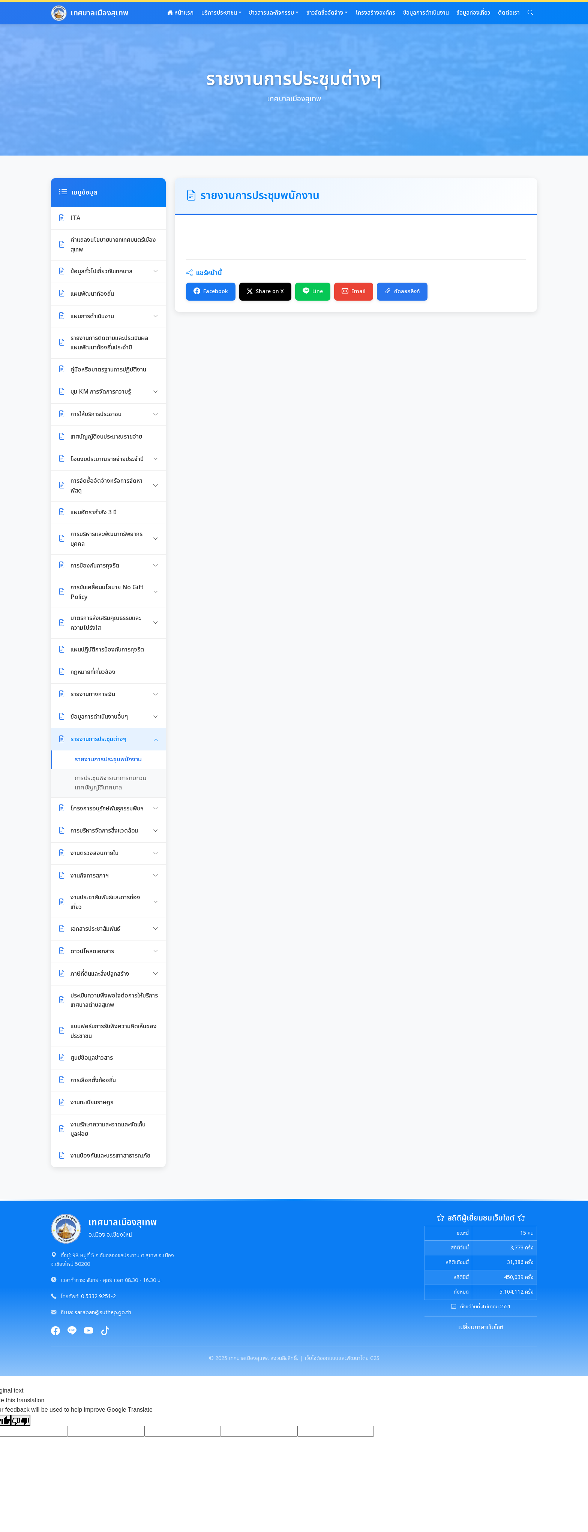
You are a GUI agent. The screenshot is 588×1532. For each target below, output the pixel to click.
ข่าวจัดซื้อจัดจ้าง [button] (324, 13)
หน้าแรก (180, 13)
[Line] (72, 1331)
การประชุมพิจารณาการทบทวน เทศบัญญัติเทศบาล (111, 783)
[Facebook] (55, 1331)
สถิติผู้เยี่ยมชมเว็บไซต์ (481, 1218)
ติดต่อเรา (509, 13)
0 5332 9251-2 (98, 1296)
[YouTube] (88, 1331)
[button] (530, 13)
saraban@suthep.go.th (103, 1312)
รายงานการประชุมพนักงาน (108, 759)
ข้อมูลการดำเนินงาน (426, 13)
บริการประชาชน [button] (219, 13)
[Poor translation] (20, 1420)
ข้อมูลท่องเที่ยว (473, 13)
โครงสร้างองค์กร (375, 13)
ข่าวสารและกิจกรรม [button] (271, 13)
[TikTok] (105, 1331)
